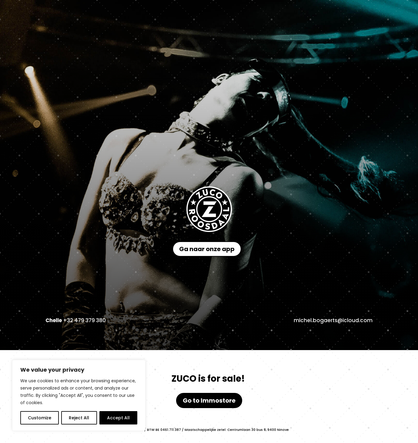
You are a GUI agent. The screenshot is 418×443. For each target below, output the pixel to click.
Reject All (79, 418)
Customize (39, 418)
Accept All (118, 418)
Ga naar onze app (207, 249)
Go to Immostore (209, 400)
